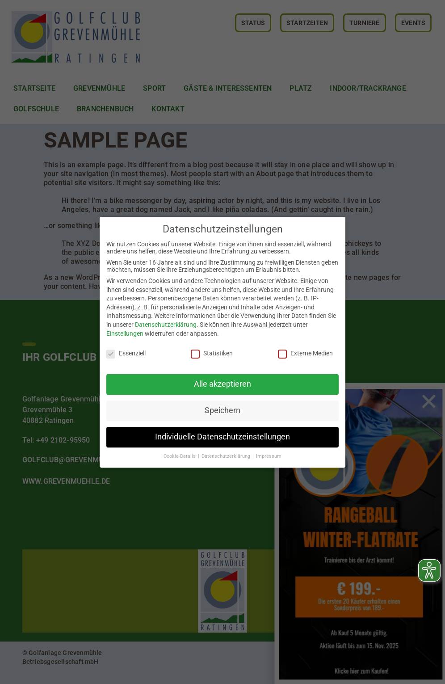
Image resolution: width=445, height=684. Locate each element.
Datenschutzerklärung (166, 324)
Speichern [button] (222, 410)
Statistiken (212, 353)
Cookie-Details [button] (180, 456)
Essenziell (126, 353)
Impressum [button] (268, 456)
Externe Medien (305, 353)
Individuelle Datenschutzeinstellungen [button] (222, 436)
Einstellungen (124, 333)
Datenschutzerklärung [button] (227, 456)
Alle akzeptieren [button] (222, 384)
